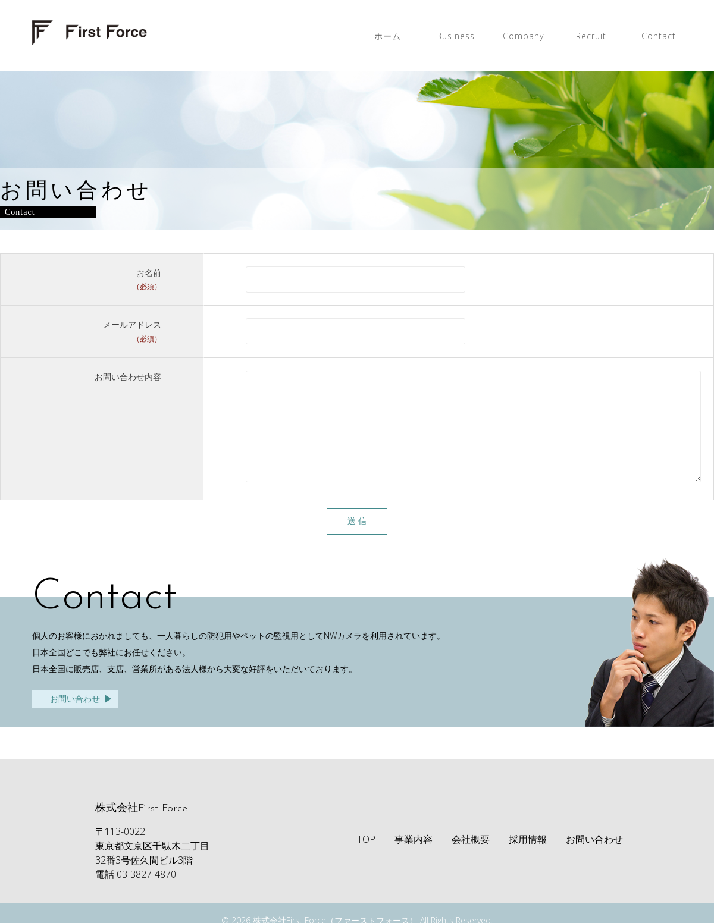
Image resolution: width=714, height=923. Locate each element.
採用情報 (528, 857)
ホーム (387, 36)
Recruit (591, 36)
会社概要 (471, 857)
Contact (658, 36)
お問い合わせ (75, 716)
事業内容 (413, 857)
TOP (366, 857)
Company (523, 36)
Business (455, 36)
